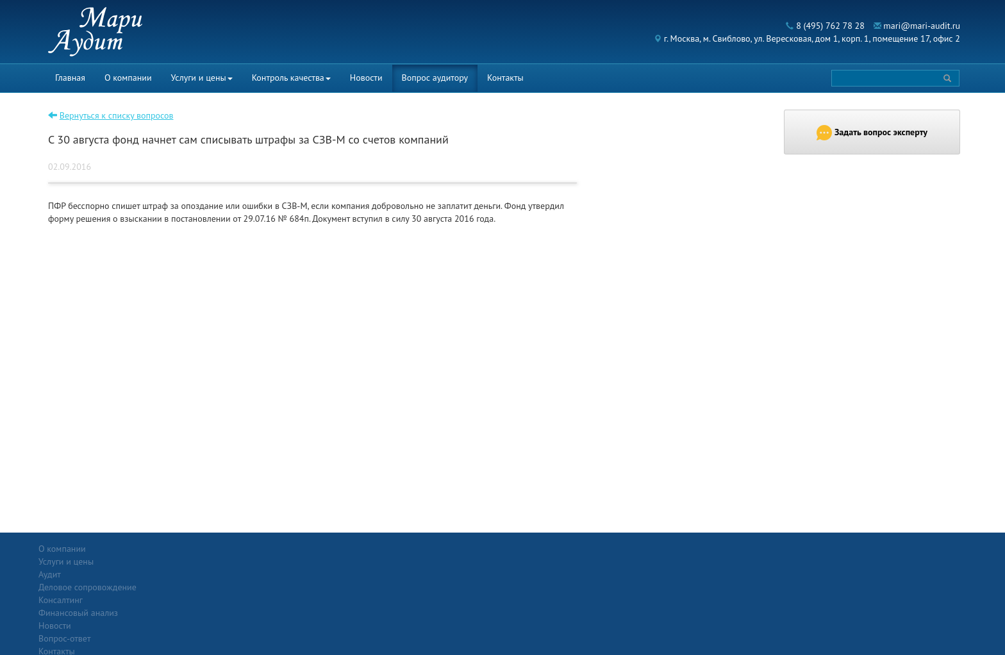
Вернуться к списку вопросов (117, 115)
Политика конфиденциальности (861, 548)
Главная (70, 77)
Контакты (505, 77)
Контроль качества (291, 77)
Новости (366, 77)
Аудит (200, 561)
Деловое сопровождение (238, 574)
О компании (128, 77)
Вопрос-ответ (534, 548)
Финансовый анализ (229, 600)
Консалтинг (211, 587)
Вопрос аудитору (435, 77)
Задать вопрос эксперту (872, 132)
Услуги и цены (202, 77)
